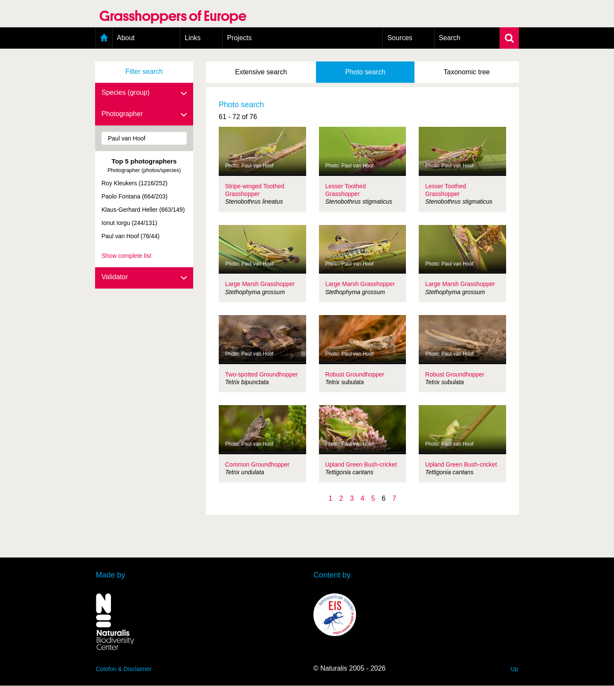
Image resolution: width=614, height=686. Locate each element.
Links (192, 37)
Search (449, 37)
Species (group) (144, 93)
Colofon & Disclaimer (124, 669)
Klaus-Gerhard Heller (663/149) (143, 210)
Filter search (144, 71)
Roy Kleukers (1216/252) (134, 183)
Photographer (144, 114)
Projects (239, 37)
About (126, 37)
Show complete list (126, 255)
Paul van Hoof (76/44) (130, 236)
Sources (399, 37)
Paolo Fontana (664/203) (134, 196)
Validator (144, 277)
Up (514, 669)
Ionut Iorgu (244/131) (129, 223)
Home (104, 38)
